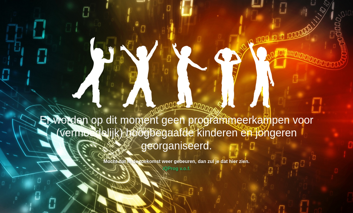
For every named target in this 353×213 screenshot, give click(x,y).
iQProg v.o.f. (177, 168)
